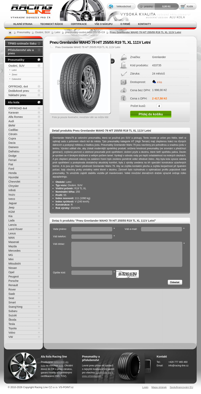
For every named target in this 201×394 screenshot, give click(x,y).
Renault (13, 285)
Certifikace (79, 24)
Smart (12, 302)
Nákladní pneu (17, 95)
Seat (11, 298)
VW (10, 336)
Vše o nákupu (103, 24)
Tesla (11, 324)
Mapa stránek (159, 387)
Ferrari (12, 160)
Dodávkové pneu (18, 90)
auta (60, 365)
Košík (190, 6)
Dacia (12, 142)
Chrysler (13, 185)
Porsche (13, 280)
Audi (11, 121)
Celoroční (16, 79)
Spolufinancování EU (181, 387)
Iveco (11, 198)
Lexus (12, 233)
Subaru (12, 311)
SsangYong (15, 306)
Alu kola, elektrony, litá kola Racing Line (29, 10)
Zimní (14, 74)
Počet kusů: (138, 105)
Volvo (11, 332)
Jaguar (12, 203)
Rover (12, 289)
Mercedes (14, 250)
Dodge (12, 155)
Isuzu (11, 194)
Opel (11, 272)
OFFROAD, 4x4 (18, 86)
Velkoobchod (123, 6)
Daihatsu (13, 151)
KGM (11, 211)
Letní (14, 70)
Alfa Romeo (15, 116)
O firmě (125, 24)
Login (145, 387)
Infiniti (12, 190)
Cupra (12, 138)
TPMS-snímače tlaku (22, 43)
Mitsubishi (14, 263)
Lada (11, 220)
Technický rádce (51, 24)
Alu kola (13, 102)
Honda (12, 173)
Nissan (12, 267)
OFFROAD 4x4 (17, 108)
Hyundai (13, 177)
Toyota (12, 328)
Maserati (13, 242)
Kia (10, 216)
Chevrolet (14, 181)
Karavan (13, 112)
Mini (11, 259)
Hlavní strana (22, 24)
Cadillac (13, 129)
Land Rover (15, 229)
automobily (101, 372)
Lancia (12, 224)
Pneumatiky (16, 59)
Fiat (10, 164)
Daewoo (13, 147)
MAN (11, 237)
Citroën (12, 134)
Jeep (11, 207)
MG (10, 255)
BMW (11, 125)
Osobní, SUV (16, 65)
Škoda (12, 319)
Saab (11, 293)
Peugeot (13, 276)
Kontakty (144, 24)
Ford (11, 168)
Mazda (12, 246)
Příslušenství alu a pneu (21, 51)
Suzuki (12, 315)
